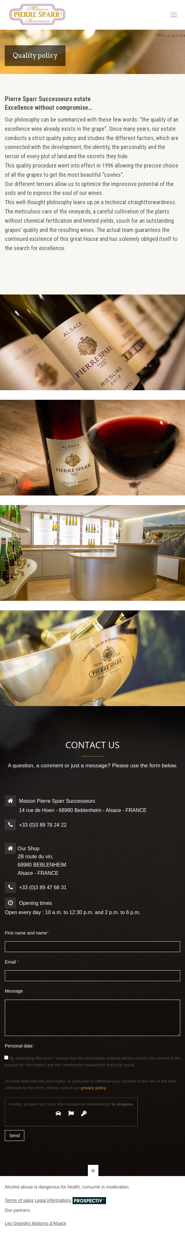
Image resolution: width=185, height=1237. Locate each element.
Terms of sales (19, 1200)
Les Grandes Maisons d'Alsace (35, 1223)
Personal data (19, 1045)
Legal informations (53, 1200)
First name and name (27, 932)
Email (12, 962)
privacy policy (93, 1087)
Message (14, 991)
